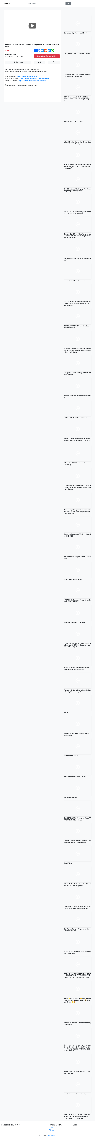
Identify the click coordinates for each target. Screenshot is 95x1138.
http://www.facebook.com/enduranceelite (32, 81)
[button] (68, 3)
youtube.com (52, 1135)
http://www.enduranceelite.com (27, 76)
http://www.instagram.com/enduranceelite (34, 78)
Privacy (51, 1130)
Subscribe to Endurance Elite (46, 56)
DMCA (51, 1128)
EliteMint (7, 3)
